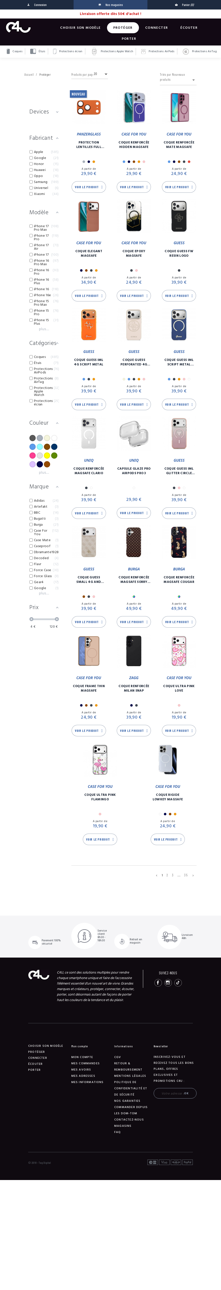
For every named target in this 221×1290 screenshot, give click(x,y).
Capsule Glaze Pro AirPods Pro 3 (134, 470)
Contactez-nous (129, 1120)
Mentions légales (130, 1076)
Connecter (156, 27)
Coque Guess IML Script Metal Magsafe (179, 362)
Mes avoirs (81, 1070)
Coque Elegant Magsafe (88, 253)
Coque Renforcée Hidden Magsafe (133, 144)
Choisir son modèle (80, 27)
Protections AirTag (199, 51)
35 (186, 875)
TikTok (178, 982)
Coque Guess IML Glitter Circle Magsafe (179, 470)
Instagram (168, 982)
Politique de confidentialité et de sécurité (130, 1088)
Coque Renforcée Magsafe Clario (88, 470)
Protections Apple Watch (111, 51)
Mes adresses (83, 1076)
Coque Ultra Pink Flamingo (100, 797)
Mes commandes (85, 1063)
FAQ (117, 1132)
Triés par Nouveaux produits (178, 77)
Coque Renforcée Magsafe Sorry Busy (133, 579)
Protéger (123, 27)
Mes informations (87, 1082)
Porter (129, 38)
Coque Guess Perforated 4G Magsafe (133, 362)
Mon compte (82, 1057)
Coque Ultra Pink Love (179, 688)
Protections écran (68, 51)
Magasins (123, 1126)
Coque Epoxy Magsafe (133, 253)
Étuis (37, 51)
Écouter (189, 27)
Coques (14, 51)
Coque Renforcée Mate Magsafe (179, 144)
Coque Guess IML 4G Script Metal (89, 362)
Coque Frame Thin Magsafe (89, 688)
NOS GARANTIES (127, 1101)
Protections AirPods (158, 51)
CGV (117, 1057)
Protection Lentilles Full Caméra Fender (88, 144)
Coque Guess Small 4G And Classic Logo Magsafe (88, 579)
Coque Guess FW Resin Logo (179, 253)
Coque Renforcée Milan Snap (133, 688)
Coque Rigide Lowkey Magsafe (168, 797)
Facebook (158, 982)
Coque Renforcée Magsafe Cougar (179, 579)
